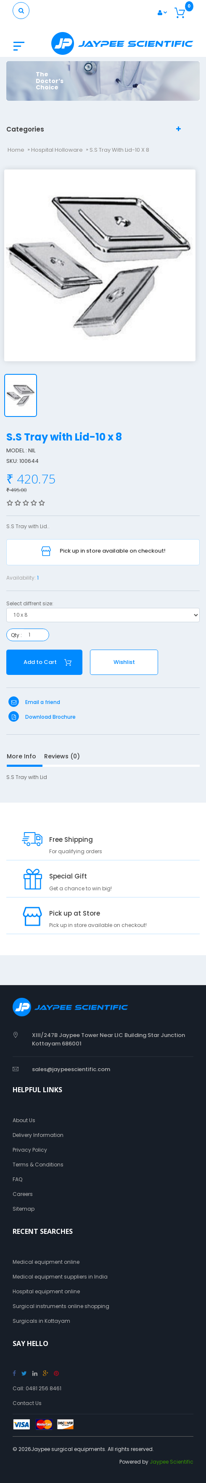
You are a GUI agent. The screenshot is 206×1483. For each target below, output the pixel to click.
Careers (23, 1194)
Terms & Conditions (38, 1164)
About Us (24, 1120)
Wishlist (124, 662)
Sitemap (23, 1208)
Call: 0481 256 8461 (37, 1388)
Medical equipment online (46, 1261)
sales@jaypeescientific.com (71, 1069)
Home (16, 150)
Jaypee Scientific (171, 1461)
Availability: (21, 577)
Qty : (16, 635)
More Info (21, 756)
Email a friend (34, 702)
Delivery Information (38, 1135)
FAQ (17, 1179)
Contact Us (27, 1403)
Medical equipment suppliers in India (60, 1276)
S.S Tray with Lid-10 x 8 (119, 150)
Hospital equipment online (46, 1291)
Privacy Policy (30, 1149)
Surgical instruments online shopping (61, 1306)
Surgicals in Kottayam (41, 1320)
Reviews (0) (62, 756)
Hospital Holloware (57, 150)
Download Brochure (42, 716)
